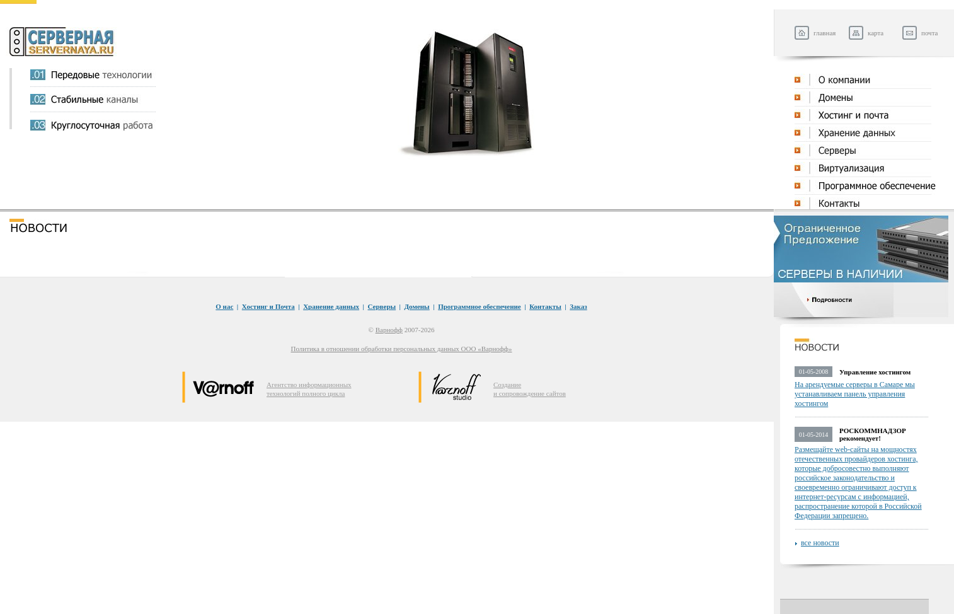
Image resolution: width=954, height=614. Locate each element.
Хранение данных (331, 306)
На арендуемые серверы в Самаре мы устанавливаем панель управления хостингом (855, 394)
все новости (820, 542)
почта (929, 33)
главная (824, 33)
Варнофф (389, 329)
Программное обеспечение (479, 306)
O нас (224, 306)
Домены (417, 306)
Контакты (545, 306)
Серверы (382, 306)
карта (875, 33)
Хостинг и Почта (268, 306)
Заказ (578, 306)
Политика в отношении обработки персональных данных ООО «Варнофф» (401, 348)
